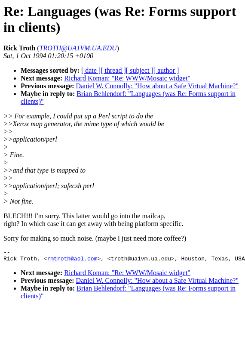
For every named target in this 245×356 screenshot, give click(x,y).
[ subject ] (139, 70)
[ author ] (166, 70)
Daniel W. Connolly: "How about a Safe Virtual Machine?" (157, 86)
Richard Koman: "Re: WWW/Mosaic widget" (127, 78)
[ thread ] (113, 70)
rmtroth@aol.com (72, 261)
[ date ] (91, 70)
